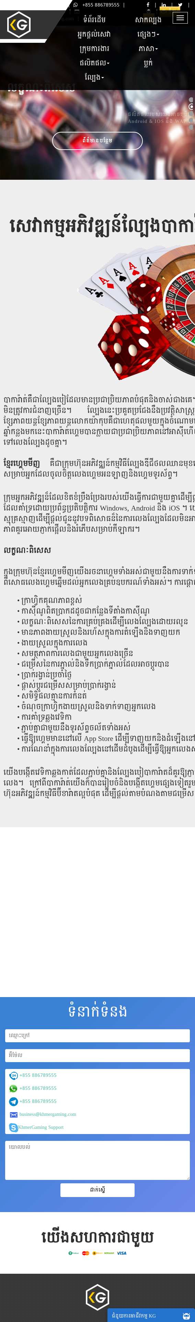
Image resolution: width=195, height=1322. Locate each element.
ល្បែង (94, 78)
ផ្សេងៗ (148, 34)
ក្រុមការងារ (95, 49)
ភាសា (148, 49)
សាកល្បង (148, 20)
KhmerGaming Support (36, 1127)
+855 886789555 (96, 5)
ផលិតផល (95, 63)
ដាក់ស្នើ (97, 1190)
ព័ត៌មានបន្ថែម (97, 141)
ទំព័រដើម (94, 20)
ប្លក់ (148, 63)
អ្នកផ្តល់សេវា (94, 34)
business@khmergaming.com (42, 1114)
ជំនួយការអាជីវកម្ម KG (152, 1315)
